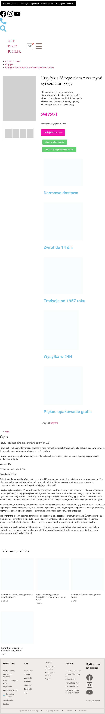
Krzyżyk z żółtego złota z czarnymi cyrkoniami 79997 (29, 67)
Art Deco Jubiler (14, 46)
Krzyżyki (9, 64)
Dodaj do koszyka (53, 132)
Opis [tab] (7, 432)
